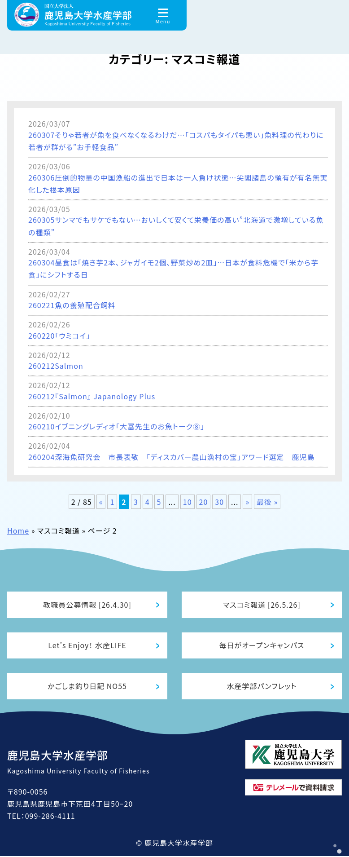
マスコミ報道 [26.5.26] (262, 604)
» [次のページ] (247, 501)
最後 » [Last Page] (267, 501)
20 (203, 501)
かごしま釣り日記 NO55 (87, 686)
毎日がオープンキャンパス (262, 645)
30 (219, 501)
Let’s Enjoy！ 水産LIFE (87, 645)
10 (187, 501)
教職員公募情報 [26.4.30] (87, 604)
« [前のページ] (101, 501)
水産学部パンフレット (262, 686)
